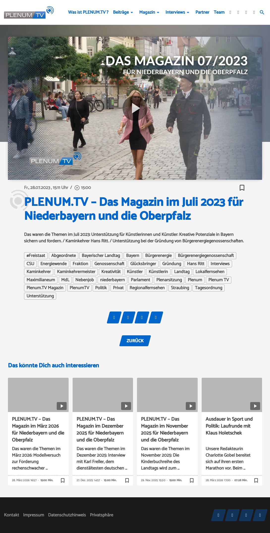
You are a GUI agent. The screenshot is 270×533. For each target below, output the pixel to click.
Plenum (195, 280)
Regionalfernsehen (147, 287)
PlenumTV (79, 287)
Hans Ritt (195, 263)
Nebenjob (84, 280)
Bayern (132, 255)
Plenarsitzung (169, 280)
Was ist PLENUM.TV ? (88, 12)
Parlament (140, 280)
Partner (202, 12)
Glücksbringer (143, 263)
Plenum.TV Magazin (45, 287)
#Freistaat (36, 255)
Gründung (171, 263)
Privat (118, 287)
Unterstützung (40, 296)
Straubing (180, 287)
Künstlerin (158, 271)
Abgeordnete (63, 255)
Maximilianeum (41, 280)
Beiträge (121, 12)
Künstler (135, 271)
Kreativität (111, 271)
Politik (101, 287)
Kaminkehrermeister (76, 271)
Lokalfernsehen (209, 271)
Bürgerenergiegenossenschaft (206, 255)
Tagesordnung (208, 287)
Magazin (147, 12)
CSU (30, 263)
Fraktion (80, 263)
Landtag (181, 271)
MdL (65, 280)
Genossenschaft (109, 263)
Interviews (175, 12)
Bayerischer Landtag (101, 255)
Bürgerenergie (158, 255)
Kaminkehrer (39, 271)
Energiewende (53, 263)
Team (219, 12)
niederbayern (112, 280)
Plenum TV (218, 280)
